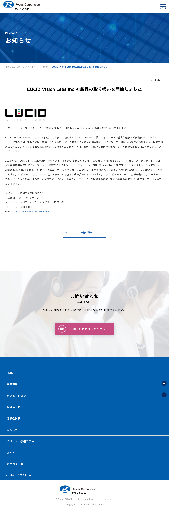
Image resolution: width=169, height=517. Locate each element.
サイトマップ (105, 499)
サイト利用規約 (85, 499)
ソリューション (16, 395)
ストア (11, 452)
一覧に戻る (86, 232)
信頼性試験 (13, 418)
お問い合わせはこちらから (87, 329)
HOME (11, 373)
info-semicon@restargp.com (33, 211)
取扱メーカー (15, 407)
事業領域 (12, 384)
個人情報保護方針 (63, 499)
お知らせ (12, 430)
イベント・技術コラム (20, 441)
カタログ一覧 (15, 464)
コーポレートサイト (16, 474)
